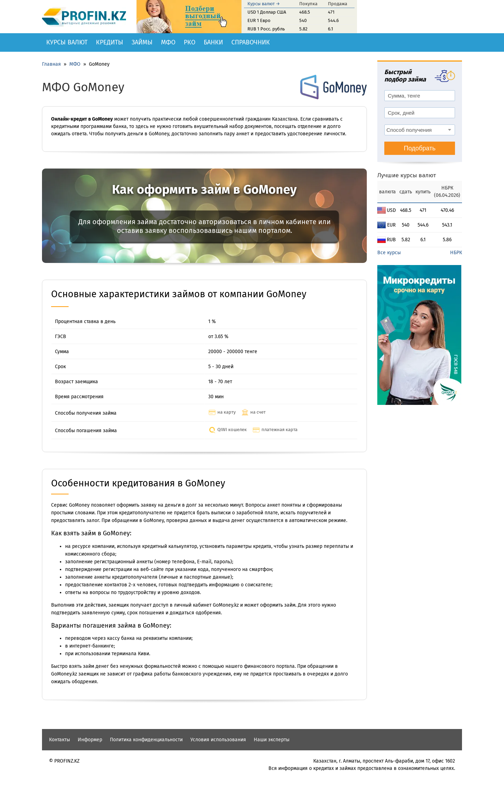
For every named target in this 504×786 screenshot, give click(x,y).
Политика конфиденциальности (146, 740)
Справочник (250, 42)
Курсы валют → (263, 3)
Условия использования (218, 740)
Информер (90, 740)
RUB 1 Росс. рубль (266, 28)
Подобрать (420, 148)
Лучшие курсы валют (406, 175)
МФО (168, 42)
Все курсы (389, 253)
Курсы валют (67, 42)
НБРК (456, 253)
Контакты (59, 740)
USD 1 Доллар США (266, 12)
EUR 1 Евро (259, 20)
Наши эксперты (271, 740)
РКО (189, 42)
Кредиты (109, 42)
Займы (142, 42)
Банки (213, 42)
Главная (51, 64)
